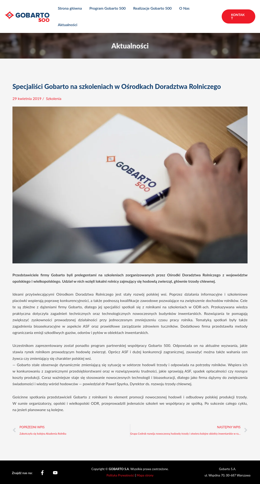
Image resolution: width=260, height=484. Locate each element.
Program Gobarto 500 (107, 8)
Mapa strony (145, 475)
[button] (238, 16)
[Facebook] (42, 472)
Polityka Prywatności (120, 475)
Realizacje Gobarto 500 (152, 8)
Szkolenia (53, 98)
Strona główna (70, 8)
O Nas (184, 8)
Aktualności (67, 24)
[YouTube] (55, 472)
